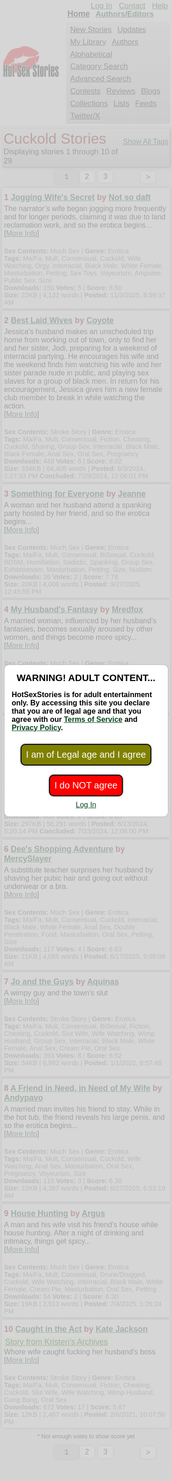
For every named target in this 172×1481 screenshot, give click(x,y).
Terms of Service (93, 719)
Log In (86, 805)
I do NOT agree (86, 785)
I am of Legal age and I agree (86, 754)
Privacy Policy (36, 728)
